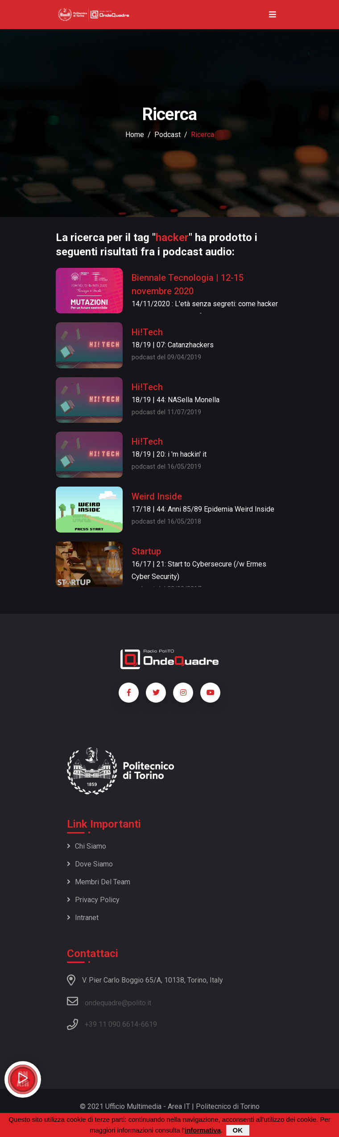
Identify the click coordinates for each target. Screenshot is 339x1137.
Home (134, 134)
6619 (149, 1024)
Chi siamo (86, 846)
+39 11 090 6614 (111, 1024)
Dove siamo (90, 864)
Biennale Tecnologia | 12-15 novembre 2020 (188, 284)
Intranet (83, 917)
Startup (146, 551)
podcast (167, 134)
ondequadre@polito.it (109, 1001)
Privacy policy (93, 899)
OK (238, 1130)
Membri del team (98, 882)
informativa (203, 1130)
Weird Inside (157, 496)
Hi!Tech (147, 332)
